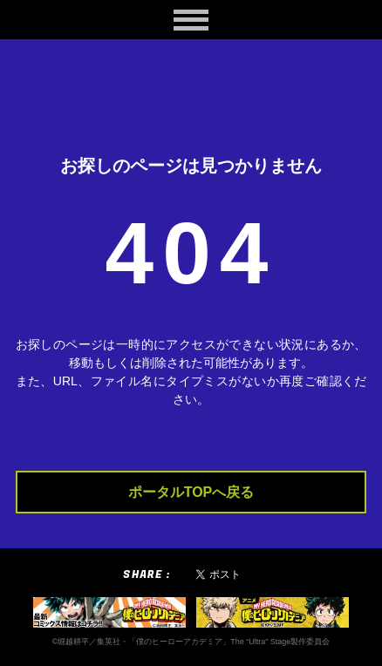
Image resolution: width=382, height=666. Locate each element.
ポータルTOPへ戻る (191, 492)
